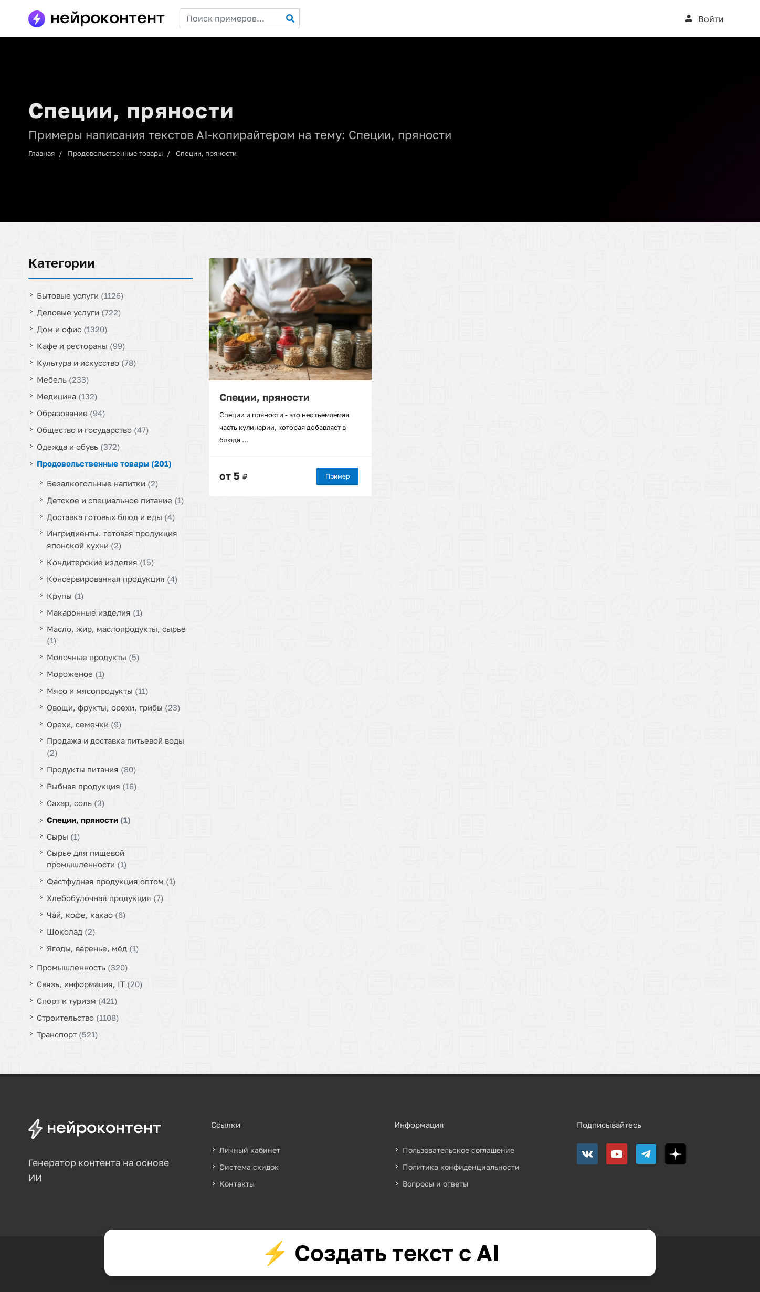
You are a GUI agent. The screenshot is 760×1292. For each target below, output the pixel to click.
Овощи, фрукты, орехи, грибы (114, 707)
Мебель (63, 379)
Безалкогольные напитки (103, 483)
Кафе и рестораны (81, 346)
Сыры (63, 836)
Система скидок (249, 1166)
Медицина (67, 396)
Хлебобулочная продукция (105, 898)
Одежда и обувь (78, 446)
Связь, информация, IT (90, 984)
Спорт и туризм (77, 1000)
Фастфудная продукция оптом (111, 881)
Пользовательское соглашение (458, 1150)
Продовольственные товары (115, 153)
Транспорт (67, 1034)
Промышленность (82, 967)
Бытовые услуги (80, 295)
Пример (337, 476)
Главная (41, 153)
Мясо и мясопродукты (98, 690)
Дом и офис (72, 329)
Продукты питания (91, 769)
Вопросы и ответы (435, 1183)
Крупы (65, 595)
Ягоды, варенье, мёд (93, 948)
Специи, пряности (206, 153)
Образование (71, 413)
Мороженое (76, 674)
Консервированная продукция (112, 578)
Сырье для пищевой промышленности (87, 858)
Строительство (78, 1017)
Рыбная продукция (92, 785)
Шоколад (71, 931)
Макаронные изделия (95, 612)
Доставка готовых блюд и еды (111, 517)
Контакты (237, 1183)
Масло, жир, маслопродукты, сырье (116, 634)
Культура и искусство (86, 362)
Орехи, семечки (84, 724)
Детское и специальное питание (115, 500)
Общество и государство (93, 430)
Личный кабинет (249, 1150)
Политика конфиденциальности (461, 1166)
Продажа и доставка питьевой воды (115, 746)
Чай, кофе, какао (86, 914)
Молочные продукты (93, 657)
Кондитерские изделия (100, 561)
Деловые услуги (79, 312)
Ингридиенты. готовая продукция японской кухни (112, 539)
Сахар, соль (76, 802)
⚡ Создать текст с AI (380, 1252)
